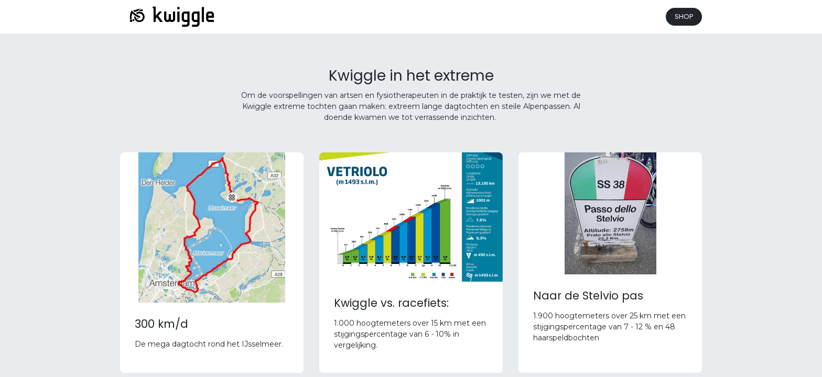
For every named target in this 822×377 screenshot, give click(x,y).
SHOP (684, 16)
